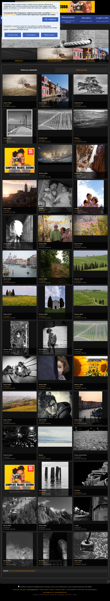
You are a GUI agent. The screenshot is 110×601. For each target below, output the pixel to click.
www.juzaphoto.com (48, 592)
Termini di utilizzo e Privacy (46, 589)
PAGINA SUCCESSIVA (28, 571)
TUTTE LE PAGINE (14, 571)
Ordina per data (81, 70)
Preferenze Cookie (10, 28)
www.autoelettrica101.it (61, 592)
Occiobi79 (7, 105)
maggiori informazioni (11, 9)
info (28, 174)
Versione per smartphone (19, 589)
